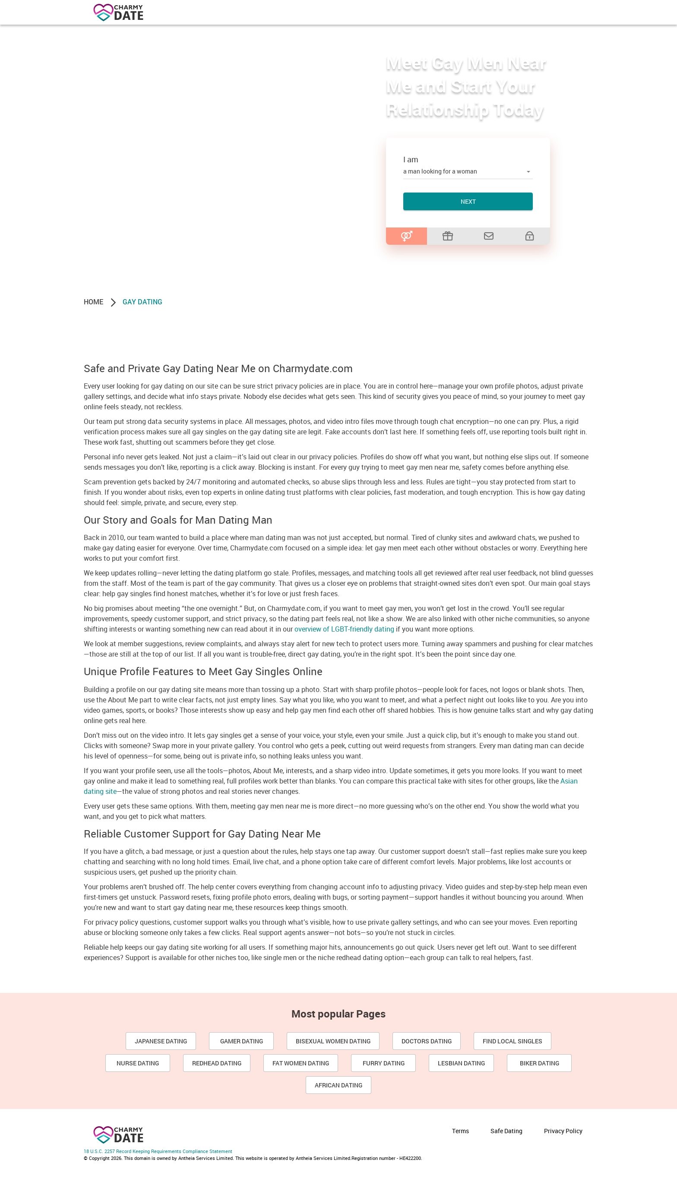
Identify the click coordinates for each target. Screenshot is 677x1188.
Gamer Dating (241, 1041)
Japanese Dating (161, 1041)
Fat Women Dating (300, 1063)
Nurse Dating (138, 1063)
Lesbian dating (461, 1063)
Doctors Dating (427, 1041)
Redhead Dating (216, 1063)
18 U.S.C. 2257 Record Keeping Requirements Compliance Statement (158, 1151)
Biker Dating (539, 1063)
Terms (460, 1131)
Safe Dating (506, 1131)
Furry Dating (384, 1063)
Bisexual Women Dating (333, 1041)
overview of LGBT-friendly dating (344, 629)
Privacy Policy (563, 1131)
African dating (338, 1085)
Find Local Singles (512, 1041)
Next (468, 201)
